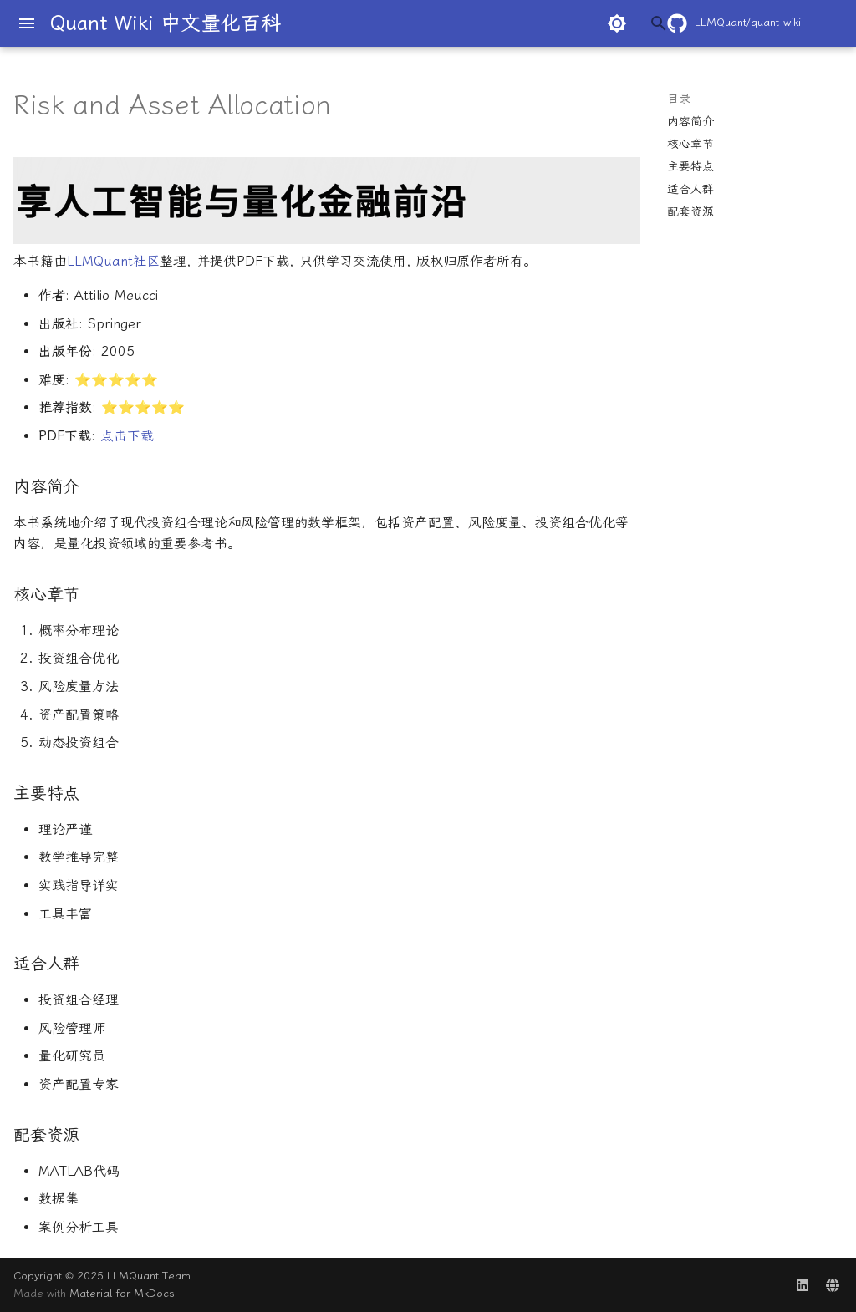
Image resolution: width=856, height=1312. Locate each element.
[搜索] (542, 23)
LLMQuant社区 (113, 261)
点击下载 (127, 436)
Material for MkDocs (122, 1293)
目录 (678, 99)
